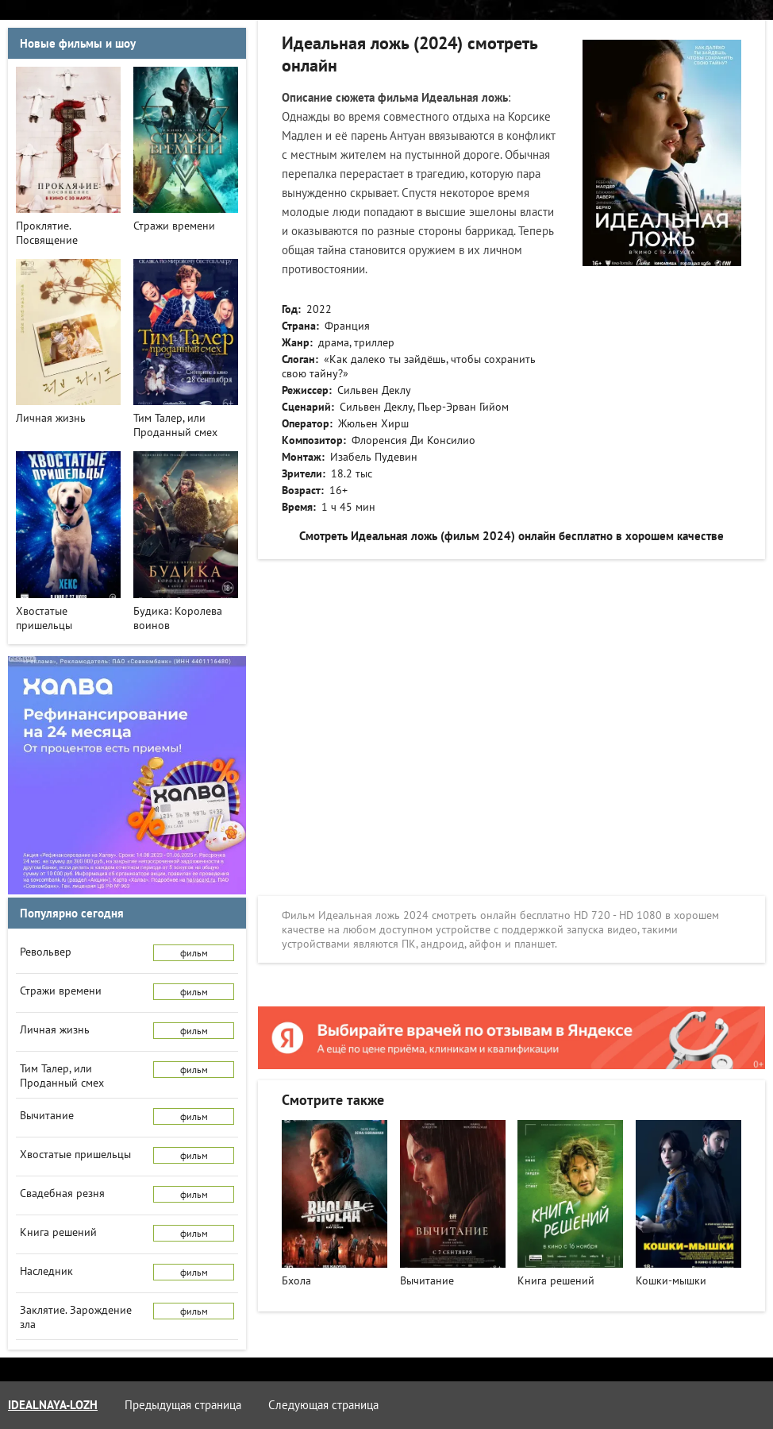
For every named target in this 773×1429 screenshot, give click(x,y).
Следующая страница (323, 1404)
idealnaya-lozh (53, 1404)
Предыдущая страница (183, 1404)
